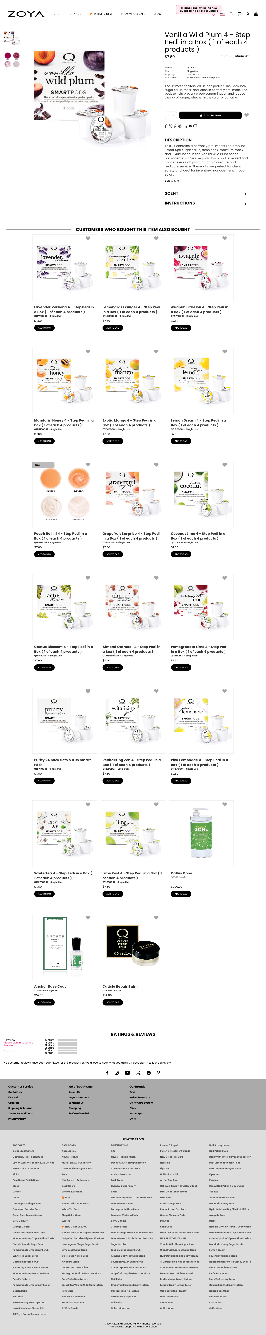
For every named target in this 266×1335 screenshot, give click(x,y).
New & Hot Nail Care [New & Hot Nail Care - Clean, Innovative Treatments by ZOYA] (171, 1157)
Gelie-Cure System (141, 1103)
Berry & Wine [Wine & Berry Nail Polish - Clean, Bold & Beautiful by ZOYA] (118, 1221)
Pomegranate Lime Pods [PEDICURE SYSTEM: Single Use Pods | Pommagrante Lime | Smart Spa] (125, 1209)
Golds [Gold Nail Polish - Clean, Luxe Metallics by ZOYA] (16, 1198)
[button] (26, 14)
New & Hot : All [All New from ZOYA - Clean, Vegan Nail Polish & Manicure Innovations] (70, 1157)
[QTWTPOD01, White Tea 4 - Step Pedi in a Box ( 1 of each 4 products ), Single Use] (64, 842)
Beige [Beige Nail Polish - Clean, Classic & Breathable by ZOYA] (212, 1221)
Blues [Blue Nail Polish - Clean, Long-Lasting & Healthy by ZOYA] (16, 1186)
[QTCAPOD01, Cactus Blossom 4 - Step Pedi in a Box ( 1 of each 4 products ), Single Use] (64, 616)
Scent (206, 193)
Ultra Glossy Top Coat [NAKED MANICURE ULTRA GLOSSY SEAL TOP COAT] (123, 1297)
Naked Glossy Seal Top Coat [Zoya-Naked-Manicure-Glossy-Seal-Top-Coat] (29, 1302)
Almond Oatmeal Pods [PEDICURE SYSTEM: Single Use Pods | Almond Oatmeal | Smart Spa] (222, 1198)
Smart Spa (136, 1113)
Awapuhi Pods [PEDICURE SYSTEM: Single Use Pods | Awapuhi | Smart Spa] (217, 1215)
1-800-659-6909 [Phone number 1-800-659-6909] (79, 1113)
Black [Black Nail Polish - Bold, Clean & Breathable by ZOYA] (114, 1192)
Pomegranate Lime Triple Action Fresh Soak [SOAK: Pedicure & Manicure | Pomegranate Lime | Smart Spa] (230, 1233)
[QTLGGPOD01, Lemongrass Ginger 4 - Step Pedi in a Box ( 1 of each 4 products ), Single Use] (133, 276)
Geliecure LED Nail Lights (125, 1291)
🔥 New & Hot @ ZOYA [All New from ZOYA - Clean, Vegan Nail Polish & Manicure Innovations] (74, 1227)
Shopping (75, 1108)
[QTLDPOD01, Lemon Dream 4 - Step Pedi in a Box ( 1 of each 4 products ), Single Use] (201, 389)
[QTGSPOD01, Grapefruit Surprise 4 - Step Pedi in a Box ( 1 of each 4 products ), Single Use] (133, 502)
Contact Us (15, 1092)
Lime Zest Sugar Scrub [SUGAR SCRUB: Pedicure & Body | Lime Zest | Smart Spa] (74, 1250)
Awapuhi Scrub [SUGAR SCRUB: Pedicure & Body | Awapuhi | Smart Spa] (70, 1262)
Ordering (14, 1103)
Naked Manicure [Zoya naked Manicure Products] (120, 1308)
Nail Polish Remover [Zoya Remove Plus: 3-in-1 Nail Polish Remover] (73, 1297)
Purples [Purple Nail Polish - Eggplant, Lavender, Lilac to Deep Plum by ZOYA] (213, 1180)
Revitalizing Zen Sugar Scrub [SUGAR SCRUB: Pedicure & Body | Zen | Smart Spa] (127, 1262)
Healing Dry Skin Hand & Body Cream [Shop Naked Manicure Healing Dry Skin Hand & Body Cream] (230, 1227)
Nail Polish (117, 1279)
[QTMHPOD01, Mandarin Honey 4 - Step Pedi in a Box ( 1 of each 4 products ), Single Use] (64, 389)
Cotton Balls (20, 1291)
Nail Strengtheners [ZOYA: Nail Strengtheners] (220, 1145)
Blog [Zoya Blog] (157, 14)
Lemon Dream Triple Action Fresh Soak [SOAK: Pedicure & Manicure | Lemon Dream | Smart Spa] (132, 1238)
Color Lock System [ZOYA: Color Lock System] (23, 1151)
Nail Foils (116, 1302)
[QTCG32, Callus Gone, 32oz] (201, 841)
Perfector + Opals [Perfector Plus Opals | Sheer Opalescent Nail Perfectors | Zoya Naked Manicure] (219, 1273)
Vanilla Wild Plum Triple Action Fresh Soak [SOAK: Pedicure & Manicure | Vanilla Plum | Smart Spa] (83, 1233)
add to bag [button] (200, 115)
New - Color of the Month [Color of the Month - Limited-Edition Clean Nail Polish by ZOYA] (27, 1168)
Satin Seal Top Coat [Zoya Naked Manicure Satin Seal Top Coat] (73, 1302)
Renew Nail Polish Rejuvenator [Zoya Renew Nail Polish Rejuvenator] (226, 1186)
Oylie (132, 1119)
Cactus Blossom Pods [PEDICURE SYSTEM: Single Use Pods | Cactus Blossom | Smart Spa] (172, 1215)
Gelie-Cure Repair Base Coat (29, 1233)
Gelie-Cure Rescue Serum (27, 1215)
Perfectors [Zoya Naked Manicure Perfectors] (67, 1291)
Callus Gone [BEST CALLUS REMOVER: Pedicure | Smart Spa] (167, 1308)
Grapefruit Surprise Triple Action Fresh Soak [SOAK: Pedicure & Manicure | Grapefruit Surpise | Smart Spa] (83, 1238)
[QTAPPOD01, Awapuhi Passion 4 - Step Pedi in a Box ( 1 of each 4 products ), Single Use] (201, 276)
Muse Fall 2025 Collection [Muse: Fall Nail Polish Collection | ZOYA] (76, 1163)
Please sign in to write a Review (18, 1044)
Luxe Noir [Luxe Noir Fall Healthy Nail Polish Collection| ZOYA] (165, 1198)
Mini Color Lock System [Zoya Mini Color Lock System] (173, 1192)
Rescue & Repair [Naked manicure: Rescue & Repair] (169, 1145)
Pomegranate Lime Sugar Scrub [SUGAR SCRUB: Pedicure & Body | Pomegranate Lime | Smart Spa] (31, 1250)
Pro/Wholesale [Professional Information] (133, 14)
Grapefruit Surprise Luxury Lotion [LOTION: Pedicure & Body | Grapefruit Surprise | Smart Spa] (130, 1285)
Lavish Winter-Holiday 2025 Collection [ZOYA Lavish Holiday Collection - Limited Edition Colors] (33, 1163)
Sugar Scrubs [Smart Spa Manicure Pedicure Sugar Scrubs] (118, 1244)
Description (178, 140)
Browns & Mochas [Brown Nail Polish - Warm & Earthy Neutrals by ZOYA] (72, 1192)
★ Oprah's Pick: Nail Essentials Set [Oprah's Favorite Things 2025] (179, 1262)
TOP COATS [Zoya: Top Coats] (19, 1145)
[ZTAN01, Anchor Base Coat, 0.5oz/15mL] (64, 953)
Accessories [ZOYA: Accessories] (69, 1151)
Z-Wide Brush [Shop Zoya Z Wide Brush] (119, 1227)
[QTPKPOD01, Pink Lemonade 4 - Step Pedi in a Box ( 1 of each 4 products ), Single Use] (201, 729)
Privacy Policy (17, 1119)
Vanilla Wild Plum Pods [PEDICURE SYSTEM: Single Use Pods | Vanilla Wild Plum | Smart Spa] (75, 1203)
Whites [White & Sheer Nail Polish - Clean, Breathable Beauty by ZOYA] (66, 1221)
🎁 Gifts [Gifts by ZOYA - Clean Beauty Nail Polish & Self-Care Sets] (66, 1198)
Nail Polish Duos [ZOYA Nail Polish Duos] (218, 1151)
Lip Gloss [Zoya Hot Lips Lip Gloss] (214, 1174)
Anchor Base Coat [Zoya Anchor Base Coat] (121, 1174)
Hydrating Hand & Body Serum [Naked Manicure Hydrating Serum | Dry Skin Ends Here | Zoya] (30, 1267)
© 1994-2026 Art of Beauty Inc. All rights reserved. (133, 1325)
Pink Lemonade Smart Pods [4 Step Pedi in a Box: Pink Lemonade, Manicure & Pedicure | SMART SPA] (224, 1163)
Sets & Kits (172, 180)
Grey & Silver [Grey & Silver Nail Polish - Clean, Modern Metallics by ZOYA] (20, 1221)
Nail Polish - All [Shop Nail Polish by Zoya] (169, 1174)
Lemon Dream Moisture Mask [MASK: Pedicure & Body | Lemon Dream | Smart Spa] (177, 1273)
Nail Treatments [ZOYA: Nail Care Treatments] (169, 1297)
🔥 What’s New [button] (101, 14)
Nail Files (18, 1297)
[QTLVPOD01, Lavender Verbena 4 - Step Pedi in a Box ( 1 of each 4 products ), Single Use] (64, 276)
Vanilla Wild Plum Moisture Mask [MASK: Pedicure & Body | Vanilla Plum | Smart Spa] (179, 1267)
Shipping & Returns (20, 1108)
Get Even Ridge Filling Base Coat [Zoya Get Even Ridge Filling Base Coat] (178, 1186)
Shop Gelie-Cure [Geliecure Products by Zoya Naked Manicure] (71, 1215)
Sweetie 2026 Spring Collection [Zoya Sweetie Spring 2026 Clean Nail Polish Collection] (128, 1163)
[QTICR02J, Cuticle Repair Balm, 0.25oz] (133, 953)
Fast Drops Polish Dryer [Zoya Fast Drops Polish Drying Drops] (26, 1180)
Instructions (206, 203)
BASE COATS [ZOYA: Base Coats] (69, 1145)
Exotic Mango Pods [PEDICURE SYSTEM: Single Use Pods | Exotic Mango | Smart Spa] (171, 1203)
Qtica (132, 1108)
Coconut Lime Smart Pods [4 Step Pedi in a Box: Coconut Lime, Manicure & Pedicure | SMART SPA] (126, 1168)
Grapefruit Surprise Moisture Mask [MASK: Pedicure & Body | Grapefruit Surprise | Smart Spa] (130, 1273)
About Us (74, 1092)
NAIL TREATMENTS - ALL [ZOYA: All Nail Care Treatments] (173, 1238)
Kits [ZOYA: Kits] (113, 1151)
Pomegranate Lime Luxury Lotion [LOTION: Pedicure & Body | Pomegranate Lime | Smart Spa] (31, 1285)
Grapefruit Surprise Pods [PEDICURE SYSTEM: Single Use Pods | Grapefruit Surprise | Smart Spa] (26, 1209)
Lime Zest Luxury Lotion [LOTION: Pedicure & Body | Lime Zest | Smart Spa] (222, 1279)
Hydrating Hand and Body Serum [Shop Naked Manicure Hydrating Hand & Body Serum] (179, 1256)
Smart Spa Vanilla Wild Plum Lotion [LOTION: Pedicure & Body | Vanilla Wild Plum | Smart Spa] (82, 1285)
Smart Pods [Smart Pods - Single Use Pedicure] (166, 1302)
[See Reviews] (235, 56)
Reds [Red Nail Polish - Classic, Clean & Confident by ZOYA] (64, 1174)
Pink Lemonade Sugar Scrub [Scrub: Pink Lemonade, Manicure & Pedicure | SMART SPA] (225, 1168)
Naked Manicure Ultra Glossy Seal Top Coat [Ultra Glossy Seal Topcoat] (230, 1262)
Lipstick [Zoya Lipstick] (164, 1168)
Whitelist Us (76, 1103)
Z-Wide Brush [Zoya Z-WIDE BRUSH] (70, 1308)
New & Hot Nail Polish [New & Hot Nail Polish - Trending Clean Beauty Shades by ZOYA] (123, 1157)
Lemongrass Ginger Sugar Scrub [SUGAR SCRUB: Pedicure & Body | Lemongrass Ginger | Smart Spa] (80, 1244)
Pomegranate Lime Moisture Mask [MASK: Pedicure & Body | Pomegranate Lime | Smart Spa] (81, 1273)
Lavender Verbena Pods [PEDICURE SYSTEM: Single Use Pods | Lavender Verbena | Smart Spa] (124, 1215)
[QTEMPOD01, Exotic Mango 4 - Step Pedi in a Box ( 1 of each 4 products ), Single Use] (133, 389)
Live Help (13, 1097)
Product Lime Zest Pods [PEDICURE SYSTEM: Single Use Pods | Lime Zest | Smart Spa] (173, 1209)
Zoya (132, 1092)
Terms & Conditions (20, 1113)
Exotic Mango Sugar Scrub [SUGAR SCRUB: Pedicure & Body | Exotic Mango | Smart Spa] (126, 1250)
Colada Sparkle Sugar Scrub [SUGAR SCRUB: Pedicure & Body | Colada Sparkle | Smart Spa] (28, 1244)
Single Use (181, 71)
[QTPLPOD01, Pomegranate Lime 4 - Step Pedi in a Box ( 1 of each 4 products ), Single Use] (201, 616)
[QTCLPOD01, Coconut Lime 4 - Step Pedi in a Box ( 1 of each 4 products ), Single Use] (201, 502)
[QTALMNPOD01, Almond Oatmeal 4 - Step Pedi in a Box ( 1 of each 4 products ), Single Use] (133, 616)
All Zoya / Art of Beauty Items (29, 1314)
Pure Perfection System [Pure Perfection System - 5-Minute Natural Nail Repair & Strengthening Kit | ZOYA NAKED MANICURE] (75, 1279)
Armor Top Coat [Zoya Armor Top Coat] (169, 1180)
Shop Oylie (166, 1227)
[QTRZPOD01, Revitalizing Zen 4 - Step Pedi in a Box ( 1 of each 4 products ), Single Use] (133, 729)
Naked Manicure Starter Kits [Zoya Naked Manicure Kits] (29, 1308)
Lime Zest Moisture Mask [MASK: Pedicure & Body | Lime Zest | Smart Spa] (223, 1267)
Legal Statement (79, 1097)
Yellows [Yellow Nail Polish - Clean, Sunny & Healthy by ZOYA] (213, 1192)
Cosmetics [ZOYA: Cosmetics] (215, 1302)
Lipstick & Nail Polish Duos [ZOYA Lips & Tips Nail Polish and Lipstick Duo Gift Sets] (28, 1157)
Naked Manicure (139, 1097)
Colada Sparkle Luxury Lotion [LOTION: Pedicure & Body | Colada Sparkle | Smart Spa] (226, 1285)
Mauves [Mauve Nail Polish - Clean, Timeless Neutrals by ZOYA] (164, 1221)
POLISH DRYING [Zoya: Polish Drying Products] (119, 1145)
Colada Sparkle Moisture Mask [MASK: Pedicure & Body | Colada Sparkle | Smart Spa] (128, 1267)
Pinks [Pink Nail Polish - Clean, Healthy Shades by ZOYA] (16, 1174)
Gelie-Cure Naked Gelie (75, 1256)
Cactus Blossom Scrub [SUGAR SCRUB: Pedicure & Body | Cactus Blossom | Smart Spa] (26, 1262)
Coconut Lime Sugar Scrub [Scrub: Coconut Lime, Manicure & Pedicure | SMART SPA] (77, 1168)
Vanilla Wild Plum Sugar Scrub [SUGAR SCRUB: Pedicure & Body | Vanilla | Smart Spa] (177, 1244)
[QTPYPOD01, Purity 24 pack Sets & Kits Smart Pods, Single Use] (64, 729)
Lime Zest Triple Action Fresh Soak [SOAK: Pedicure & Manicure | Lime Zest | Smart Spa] (179, 1233)
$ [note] (38, 320)
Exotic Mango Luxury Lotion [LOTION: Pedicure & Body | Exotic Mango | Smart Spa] (176, 1279)
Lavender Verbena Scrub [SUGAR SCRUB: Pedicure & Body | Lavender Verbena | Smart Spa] (223, 1256)
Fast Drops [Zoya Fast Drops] (117, 1180)
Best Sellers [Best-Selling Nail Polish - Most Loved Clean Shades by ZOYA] (68, 1186)
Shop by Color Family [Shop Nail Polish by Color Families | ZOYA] (123, 1186)
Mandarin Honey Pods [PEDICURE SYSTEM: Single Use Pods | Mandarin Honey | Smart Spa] (221, 1203)
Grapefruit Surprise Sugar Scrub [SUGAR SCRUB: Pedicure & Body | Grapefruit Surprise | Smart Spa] (178, 1250)
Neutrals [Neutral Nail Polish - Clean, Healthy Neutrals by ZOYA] (165, 1163)
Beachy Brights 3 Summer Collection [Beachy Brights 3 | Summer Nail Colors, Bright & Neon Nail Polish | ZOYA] (230, 1157)
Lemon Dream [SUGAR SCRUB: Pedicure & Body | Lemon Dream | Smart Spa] (217, 1250)
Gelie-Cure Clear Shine (75, 1267)
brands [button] (75, 14)
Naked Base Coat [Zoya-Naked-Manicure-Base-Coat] (219, 1291)
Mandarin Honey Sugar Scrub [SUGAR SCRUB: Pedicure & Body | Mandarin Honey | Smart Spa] (226, 1244)
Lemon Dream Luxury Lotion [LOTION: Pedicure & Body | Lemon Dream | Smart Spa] (176, 1285)
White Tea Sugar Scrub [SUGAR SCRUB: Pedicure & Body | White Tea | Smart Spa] (25, 1256)
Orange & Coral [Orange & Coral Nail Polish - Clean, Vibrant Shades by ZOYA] (21, 1227)
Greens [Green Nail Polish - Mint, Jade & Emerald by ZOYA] (17, 1192)
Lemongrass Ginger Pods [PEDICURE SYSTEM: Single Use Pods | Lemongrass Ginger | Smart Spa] (27, 1203)
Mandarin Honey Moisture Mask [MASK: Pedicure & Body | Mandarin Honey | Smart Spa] (31, 1273)
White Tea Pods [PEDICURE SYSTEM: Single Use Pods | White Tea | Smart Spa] (70, 1209)
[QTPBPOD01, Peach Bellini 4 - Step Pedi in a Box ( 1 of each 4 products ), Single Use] (64, 502)
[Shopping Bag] (256, 14)
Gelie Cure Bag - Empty (173, 1291)
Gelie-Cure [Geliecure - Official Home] (215, 1308)
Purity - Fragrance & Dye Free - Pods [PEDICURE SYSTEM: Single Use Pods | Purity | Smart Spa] (132, 1198)
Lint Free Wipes (218, 1297)
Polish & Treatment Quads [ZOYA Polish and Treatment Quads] (175, 1151)
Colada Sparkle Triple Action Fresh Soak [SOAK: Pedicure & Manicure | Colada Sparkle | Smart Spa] (230, 1238)
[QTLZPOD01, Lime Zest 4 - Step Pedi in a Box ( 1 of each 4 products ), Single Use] (133, 842)
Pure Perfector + (21, 1279)
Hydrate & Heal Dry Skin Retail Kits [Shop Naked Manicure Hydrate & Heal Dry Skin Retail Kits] (229, 1209)
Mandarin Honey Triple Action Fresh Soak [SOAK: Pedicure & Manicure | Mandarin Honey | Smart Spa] (33, 1238)
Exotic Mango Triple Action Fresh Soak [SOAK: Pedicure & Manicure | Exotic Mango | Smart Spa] (132, 1233)
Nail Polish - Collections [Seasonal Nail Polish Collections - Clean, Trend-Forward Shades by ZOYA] (76, 1180)
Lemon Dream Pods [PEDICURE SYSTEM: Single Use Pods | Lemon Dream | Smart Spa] (122, 1203)
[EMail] (190, 126)
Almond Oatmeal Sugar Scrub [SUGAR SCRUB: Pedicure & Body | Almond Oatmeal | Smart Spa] (128, 1256)
